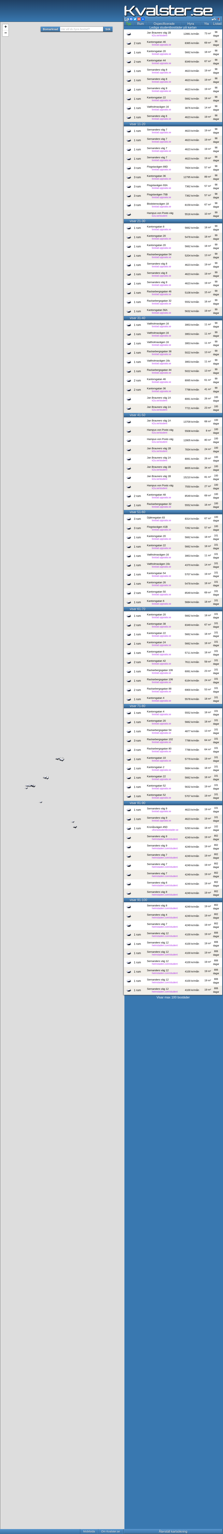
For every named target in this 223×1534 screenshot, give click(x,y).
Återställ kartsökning (173, 1531)
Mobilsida (89, 1531)
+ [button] (5, 27)
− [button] (5, 33)
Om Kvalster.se (110, 1531)
